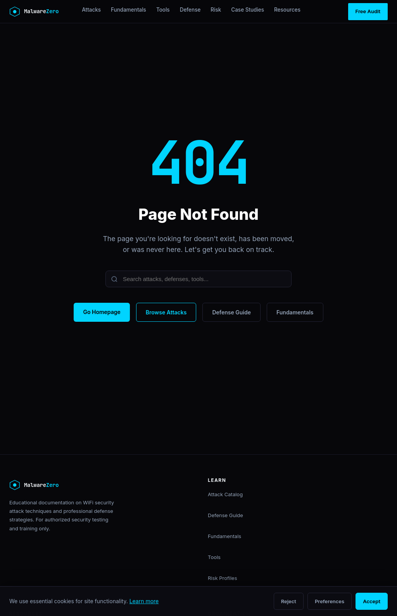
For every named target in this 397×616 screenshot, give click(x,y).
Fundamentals (128, 10)
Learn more (144, 601)
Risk (216, 10)
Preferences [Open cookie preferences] (329, 601)
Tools (163, 10)
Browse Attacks (166, 312)
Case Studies (247, 10)
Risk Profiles (222, 578)
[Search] (198, 279)
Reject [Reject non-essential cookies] (288, 601)
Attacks (91, 10)
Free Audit (368, 11)
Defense (190, 10)
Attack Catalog (225, 494)
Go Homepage (101, 312)
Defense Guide (231, 312)
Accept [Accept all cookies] (371, 601)
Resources (287, 10)
